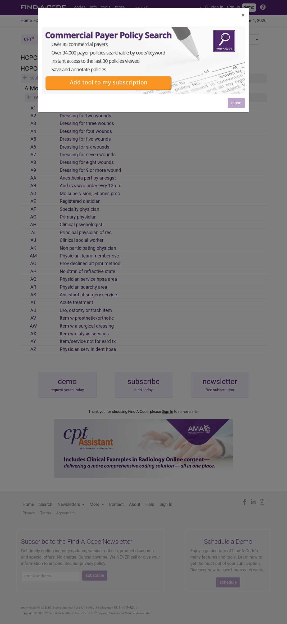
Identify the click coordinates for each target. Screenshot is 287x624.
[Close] (243, 15)
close (236, 102)
